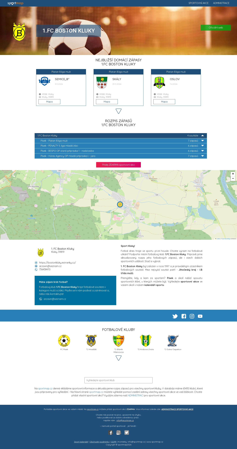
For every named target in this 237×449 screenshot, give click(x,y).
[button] (120, 204)
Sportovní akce (199, 3)
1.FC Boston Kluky (121, 135)
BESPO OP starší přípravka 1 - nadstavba (122, 151)
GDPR (113, 442)
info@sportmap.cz (125, 420)
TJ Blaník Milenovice (118, 344)
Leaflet (217, 238)
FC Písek (64, 343)
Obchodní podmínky (99, 442)
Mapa (49, 101)
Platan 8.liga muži (122, 140)
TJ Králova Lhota (146, 343)
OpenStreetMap (226, 238)
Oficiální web (216, 27)
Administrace (221, 3)
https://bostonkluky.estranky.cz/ (57, 262)
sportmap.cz (45, 388)
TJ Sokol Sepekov (172, 343)
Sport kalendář (81, 442)
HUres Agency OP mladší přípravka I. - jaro (122, 156)
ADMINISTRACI (135, 395)
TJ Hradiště (91, 343)
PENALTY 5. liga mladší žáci (122, 145)
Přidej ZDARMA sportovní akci (118, 164)
